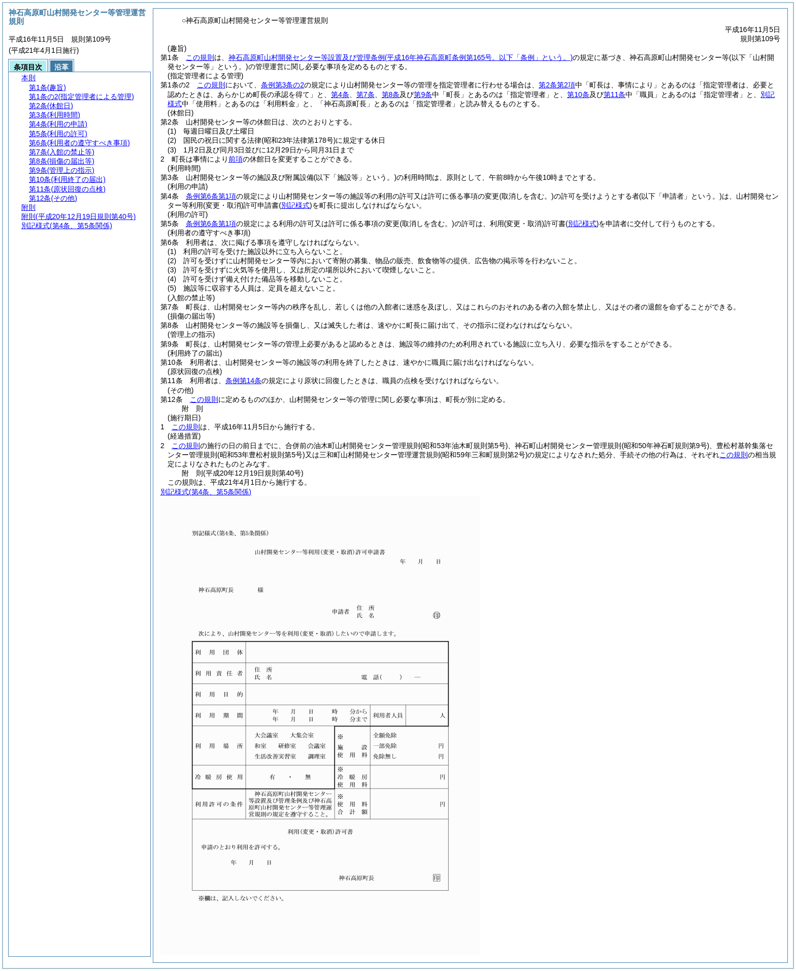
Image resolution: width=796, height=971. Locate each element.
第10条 (578, 94)
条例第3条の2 (283, 85)
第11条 (615, 94)
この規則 (200, 57)
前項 (235, 159)
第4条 (340, 94)
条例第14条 (243, 381)
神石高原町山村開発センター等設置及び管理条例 (400, 57)
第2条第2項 (557, 85)
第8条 (391, 94)
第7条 (365, 94)
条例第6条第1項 (211, 196)
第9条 (423, 94)
